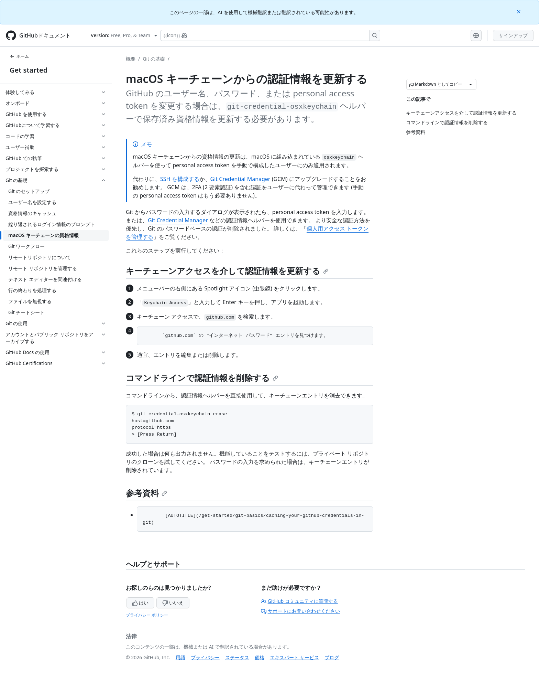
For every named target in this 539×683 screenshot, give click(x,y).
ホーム (19, 56)
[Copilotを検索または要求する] (270, 35)
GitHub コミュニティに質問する (299, 601)
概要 (130, 58)
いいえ (173, 602)
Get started (28, 70)
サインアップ (513, 35)
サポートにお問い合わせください (300, 611)
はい (140, 602)
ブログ (331, 657)
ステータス (237, 657)
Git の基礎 (154, 58)
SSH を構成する (179, 179)
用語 (180, 657)
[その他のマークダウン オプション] (470, 84)
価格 (259, 657)
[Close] (519, 11)
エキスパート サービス (294, 657)
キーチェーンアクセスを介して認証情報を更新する (227, 270)
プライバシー (205, 657)
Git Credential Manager (240, 179)
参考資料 (146, 493)
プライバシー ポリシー (147, 615)
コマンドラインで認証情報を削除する (202, 377)
